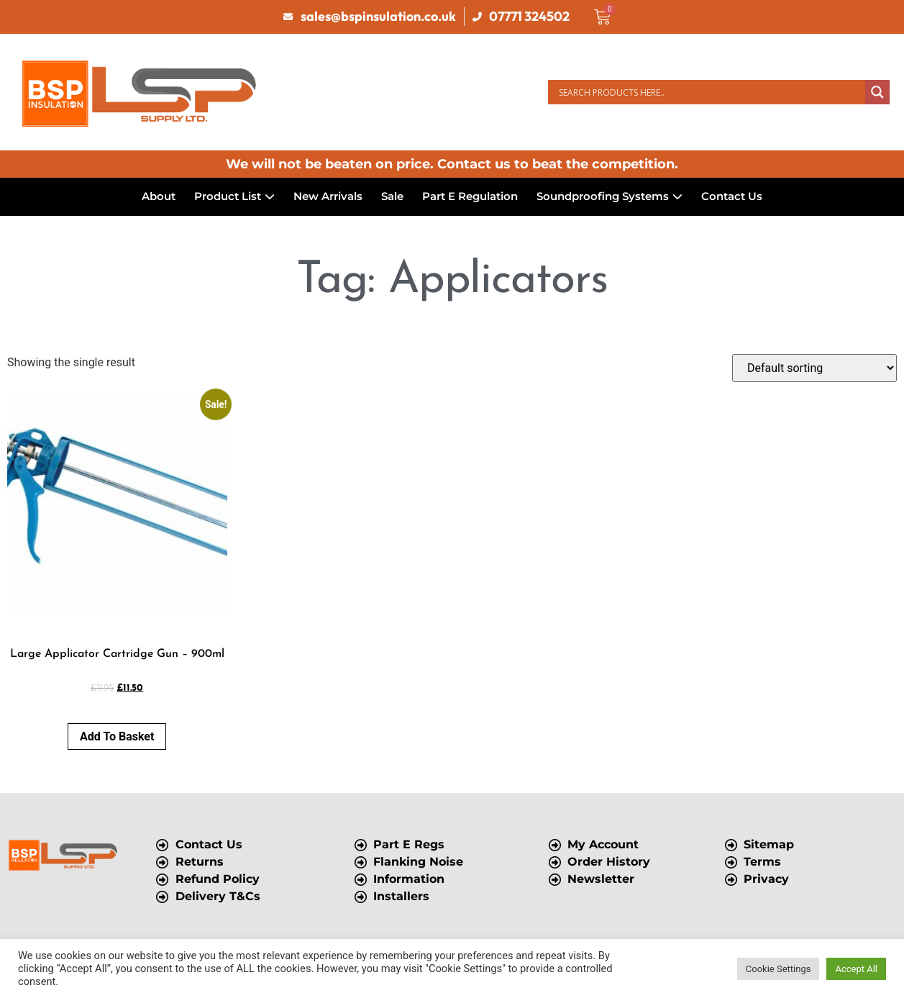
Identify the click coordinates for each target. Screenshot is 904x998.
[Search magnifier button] (877, 92)
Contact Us (731, 196)
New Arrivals (327, 196)
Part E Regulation (470, 196)
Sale (392, 196)
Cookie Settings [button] (778, 968)
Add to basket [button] (117, 736)
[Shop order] (814, 368)
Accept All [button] (856, 968)
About (158, 196)
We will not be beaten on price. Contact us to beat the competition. (452, 164)
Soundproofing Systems (609, 196)
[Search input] (710, 92)
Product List (234, 196)
